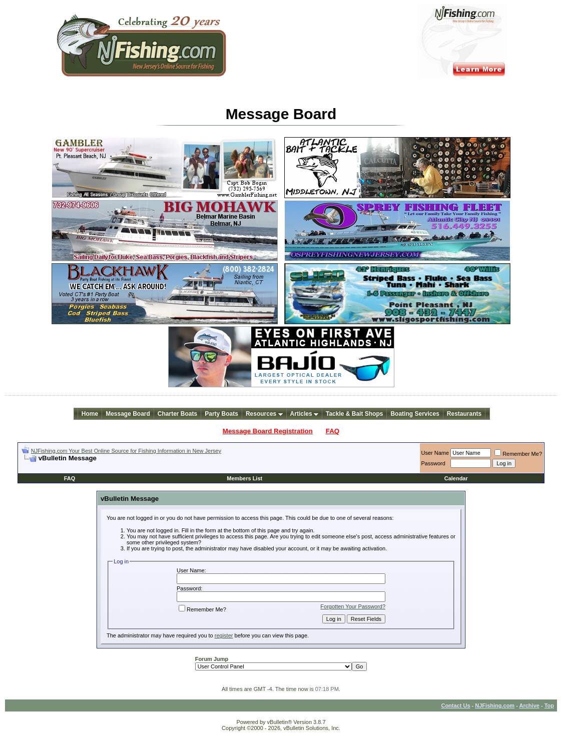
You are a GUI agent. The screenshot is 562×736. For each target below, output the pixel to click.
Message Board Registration (268, 431)
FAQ (332, 431)
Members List (244, 478)
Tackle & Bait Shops (354, 413)
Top (549, 705)
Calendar (456, 478)
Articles (304, 413)
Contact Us (455, 705)
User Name (435, 453)
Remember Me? (518, 454)
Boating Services (414, 413)
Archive (529, 705)
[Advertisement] (139, 466)
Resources (264, 413)
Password (433, 463)
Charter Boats (177, 413)
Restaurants (464, 413)
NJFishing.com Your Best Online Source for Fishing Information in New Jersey (126, 451)
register (224, 635)
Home (90, 413)
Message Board (128, 413)
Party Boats (221, 413)
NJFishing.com (494, 705)
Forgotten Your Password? (352, 606)
